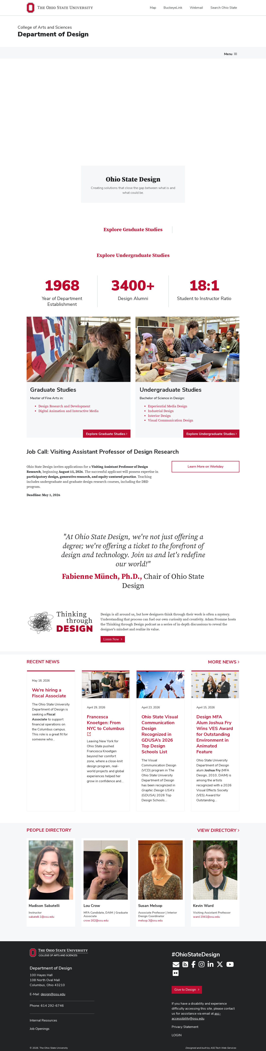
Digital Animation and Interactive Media (68, 409)
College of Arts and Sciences (45, 27)
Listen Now (112, 637)
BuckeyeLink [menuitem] (173, 7)
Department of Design (53, 34)
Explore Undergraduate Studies (133, 253)
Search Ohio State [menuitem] (224, 7)
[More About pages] (36, 53)
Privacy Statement (185, 1024)
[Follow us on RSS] (185, 963)
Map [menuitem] (153, 7)
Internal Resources (43, 1018)
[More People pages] (192, 53)
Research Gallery (162, 52)
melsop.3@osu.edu (150, 918)
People (185, 52)
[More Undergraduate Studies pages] (110, 53)
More (223, 659)
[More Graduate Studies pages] (143, 53)
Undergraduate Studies (91, 52)
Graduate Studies (129, 52)
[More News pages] (209, 53)
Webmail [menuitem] (196, 7)
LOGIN (177, 1032)
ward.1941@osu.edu (206, 914)
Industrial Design (161, 409)
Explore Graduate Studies (133, 227)
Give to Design (186, 987)
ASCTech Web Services (223, 1045)
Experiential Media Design (167, 404)
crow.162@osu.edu (96, 918)
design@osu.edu (53, 992)
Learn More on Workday (205, 464)
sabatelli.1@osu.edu (41, 914)
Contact (221, 52)
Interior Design (159, 413)
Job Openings (39, 1026)
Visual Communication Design (170, 418)
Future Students (54, 52)
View (218, 828)
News (203, 52)
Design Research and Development (64, 404)
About (29, 52)
